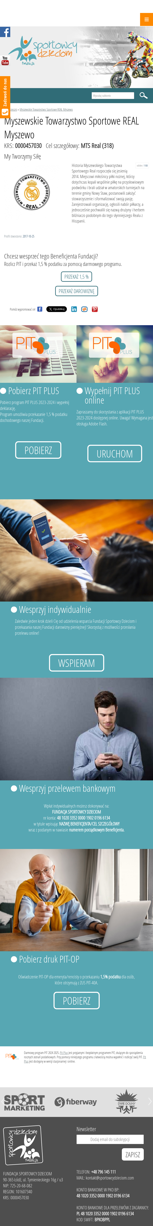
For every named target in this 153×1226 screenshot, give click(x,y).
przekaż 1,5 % (76, 276)
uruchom (115, 453)
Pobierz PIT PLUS (33, 390)
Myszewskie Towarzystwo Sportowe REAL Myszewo (46, 109)
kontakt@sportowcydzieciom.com (110, 1178)
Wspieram (76, 662)
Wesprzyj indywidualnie (55, 609)
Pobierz (38, 450)
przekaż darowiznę (77, 291)
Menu (146, 19)
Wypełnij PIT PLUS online (112, 395)
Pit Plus (64, 1052)
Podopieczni (10, 109)
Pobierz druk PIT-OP (49, 959)
